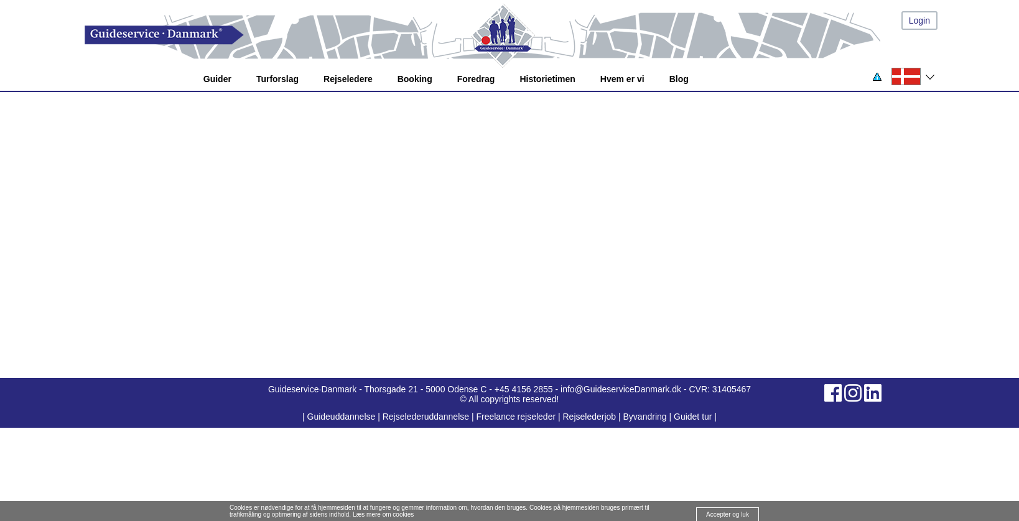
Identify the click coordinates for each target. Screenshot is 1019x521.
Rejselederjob (590, 417)
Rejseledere (348, 79)
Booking (415, 79)
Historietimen (547, 79)
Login (919, 20)
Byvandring (645, 417)
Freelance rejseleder (516, 417)
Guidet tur (693, 417)
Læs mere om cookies (383, 514)
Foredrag (476, 79)
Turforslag (277, 79)
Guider (217, 79)
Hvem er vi (622, 79)
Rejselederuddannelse (427, 417)
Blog (679, 79)
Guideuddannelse (342, 417)
